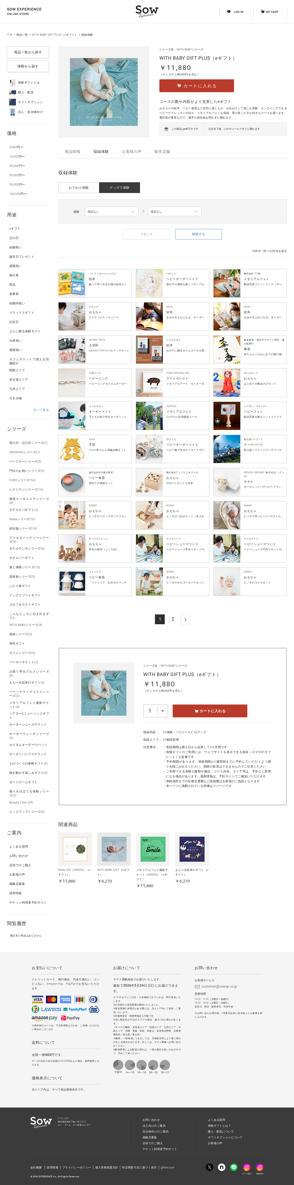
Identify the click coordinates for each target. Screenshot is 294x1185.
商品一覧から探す (28, 52)
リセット (146, 234)
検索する (198, 234)
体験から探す (28, 66)
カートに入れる (210, 711)
